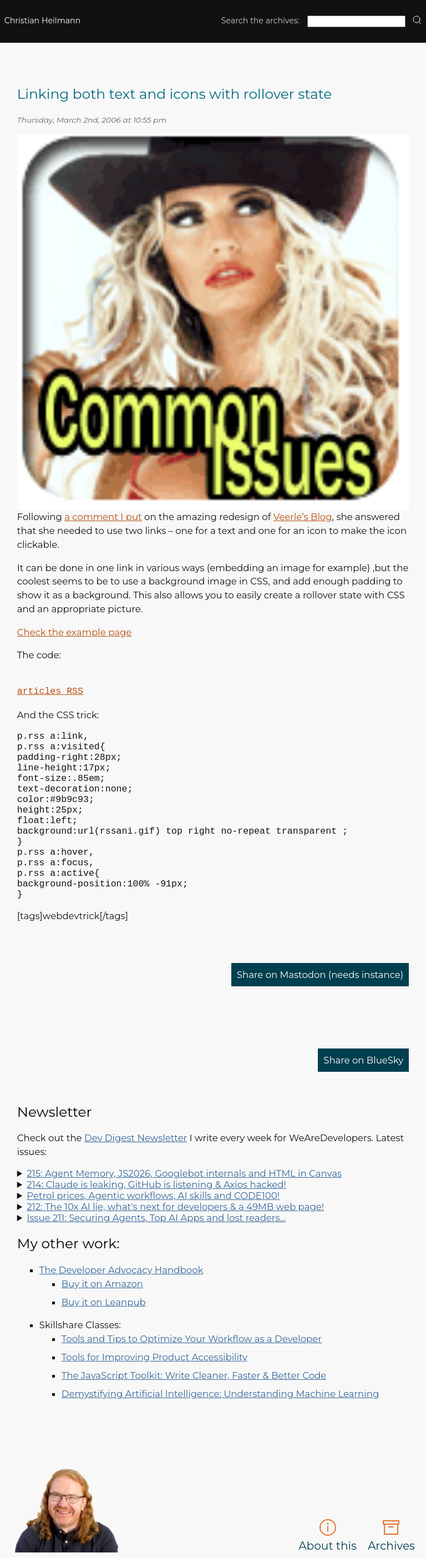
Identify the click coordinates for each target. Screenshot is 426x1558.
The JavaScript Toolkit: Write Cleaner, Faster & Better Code (194, 1410)
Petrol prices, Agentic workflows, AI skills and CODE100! (153, 1231)
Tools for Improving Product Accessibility (154, 1392)
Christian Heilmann (42, 21)
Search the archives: (260, 21)
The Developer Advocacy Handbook (121, 1305)
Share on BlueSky (363, 1095)
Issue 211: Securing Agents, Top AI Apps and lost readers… (156, 1253)
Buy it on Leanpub (104, 1337)
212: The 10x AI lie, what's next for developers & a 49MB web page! (175, 1242)
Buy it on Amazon (102, 1319)
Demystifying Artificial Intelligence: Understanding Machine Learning (220, 1429)
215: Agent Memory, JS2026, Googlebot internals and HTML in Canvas (184, 1208)
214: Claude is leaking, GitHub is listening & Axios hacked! (156, 1220)
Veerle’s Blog (302, 516)
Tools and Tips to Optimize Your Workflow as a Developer (192, 1374)
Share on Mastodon (320, 1010)
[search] (417, 21)
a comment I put (103, 516)
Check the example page (74, 632)
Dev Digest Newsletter (135, 1173)
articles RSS (50, 691)
